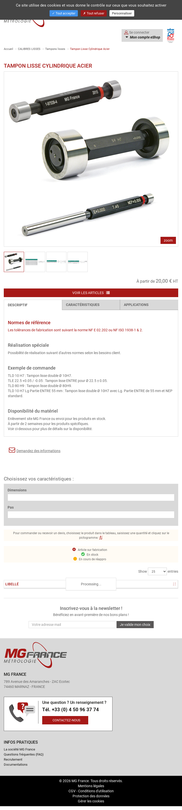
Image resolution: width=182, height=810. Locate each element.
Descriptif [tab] (18, 304)
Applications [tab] (136, 304)
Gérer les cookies (91, 801)
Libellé (12, 584)
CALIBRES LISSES (29, 49)
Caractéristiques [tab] (83, 304)
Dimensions (17, 490)
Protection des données (91, 796)
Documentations (16, 764)
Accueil (8, 49)
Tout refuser (93, 13)
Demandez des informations (34, 450)
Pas (11, 507)
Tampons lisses (55, 49)
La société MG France (19, 749)
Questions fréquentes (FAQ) (24, 754)
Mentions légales (91, 785)
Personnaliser (122, 13)
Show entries (158, 571)
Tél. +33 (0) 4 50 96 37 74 (70, 709)
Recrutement (13, 759)
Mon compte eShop (144, 37)
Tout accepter (63, 13)
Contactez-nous (66, 720)
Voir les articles (91, 292)
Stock (53, 584)
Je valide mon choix (135, 624)
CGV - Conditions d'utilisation (91, 790)
